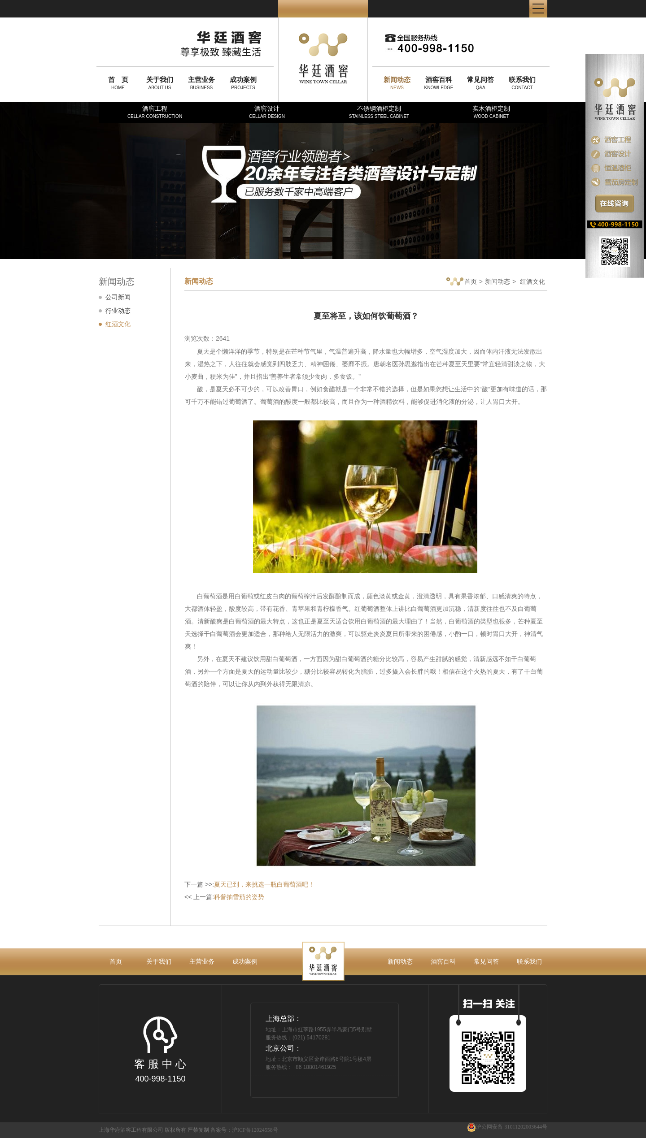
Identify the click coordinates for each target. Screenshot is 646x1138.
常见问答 (486, 961)
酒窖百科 (443, 961)
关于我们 (158, 961)
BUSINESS (201, 83)
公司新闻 (118, 297)
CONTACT (522, 83)
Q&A (480, 83)
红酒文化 (118, 324)
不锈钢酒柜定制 (379, 112)
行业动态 (118, 310)
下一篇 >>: (249, 884)
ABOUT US (160, 83)
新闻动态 (497, 281)
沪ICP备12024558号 (255, 1130)
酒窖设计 (267, 112)
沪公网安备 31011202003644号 (507, 1127)
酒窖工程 (154, 112)
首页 (461, 282)
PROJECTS (243, 83)
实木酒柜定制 (491, 112)
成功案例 (245, 961)
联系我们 (529, 961)
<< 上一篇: (224, 896)
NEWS (397, 83)
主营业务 (201, 961)
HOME (118, 83)
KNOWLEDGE (439, 83)
